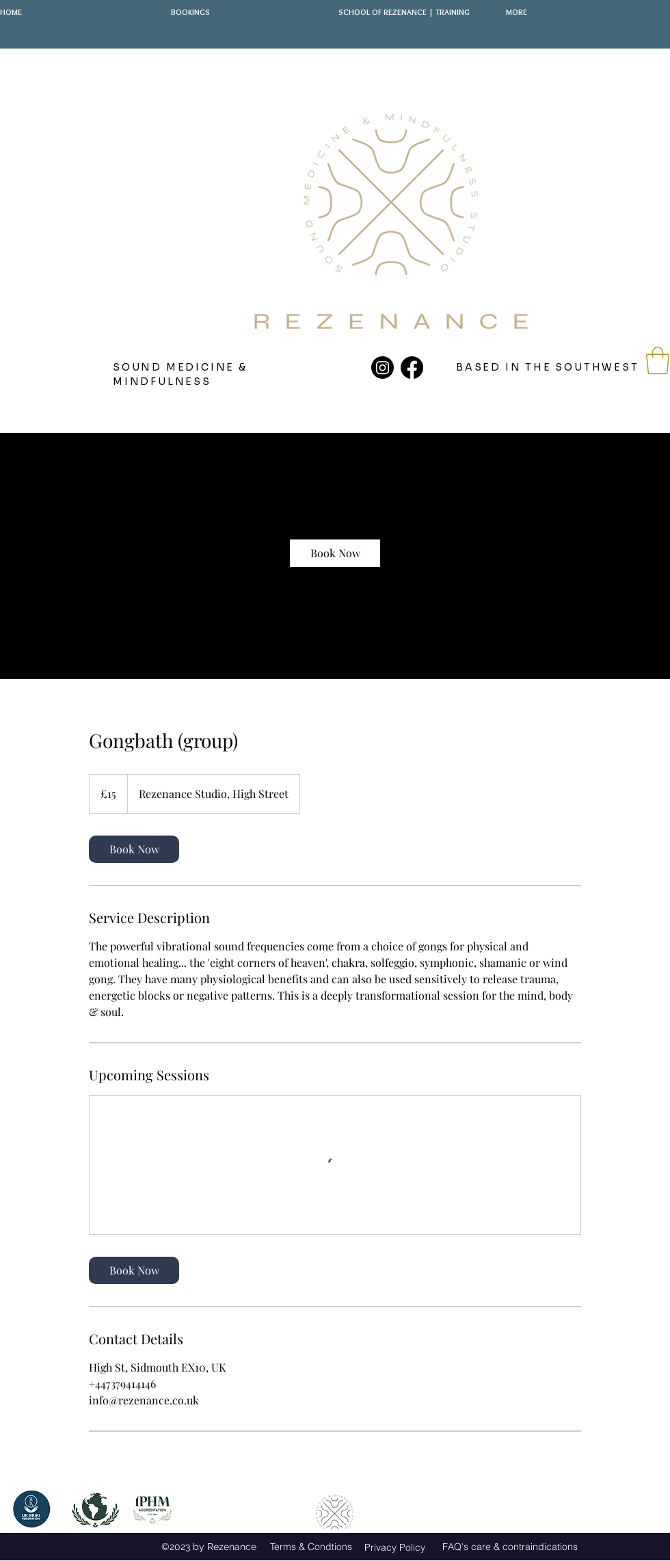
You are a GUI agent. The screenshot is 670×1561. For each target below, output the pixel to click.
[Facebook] (412, 367)
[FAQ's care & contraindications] (509, 1546)
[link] (335, 553)
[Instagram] (382, 367)
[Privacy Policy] (394, 1547)
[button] (657, 360)
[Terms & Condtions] (310, 1547)
